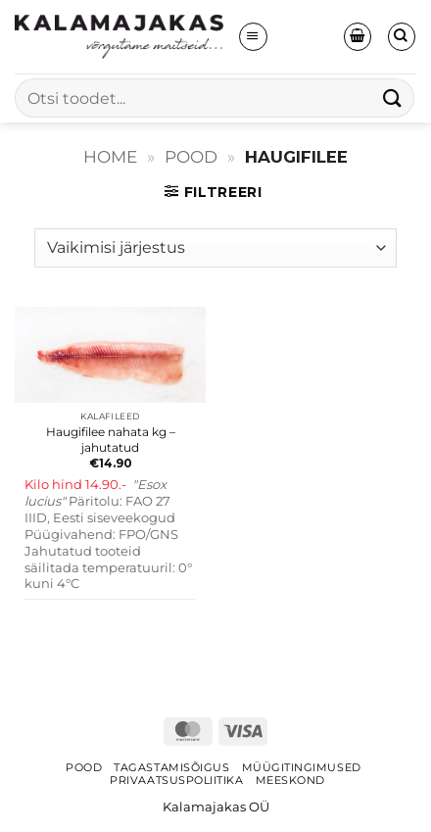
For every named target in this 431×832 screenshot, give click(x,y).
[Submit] (392, 97)
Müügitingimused (301, 767)
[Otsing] (401, 36)
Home (110, 157)
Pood (191, 157)
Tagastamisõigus (171, 767)
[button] (252, 36)
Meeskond (290, 780)
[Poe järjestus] (215, 248)
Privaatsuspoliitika (176, 780)
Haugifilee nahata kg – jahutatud (110, 439)
